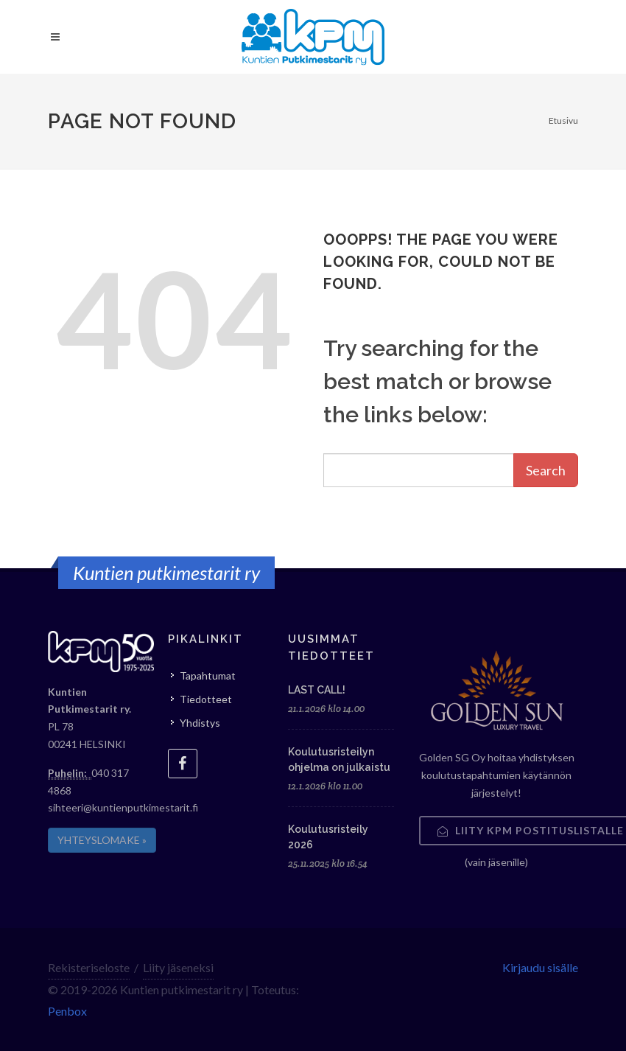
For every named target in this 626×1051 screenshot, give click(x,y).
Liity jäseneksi (178, 967)
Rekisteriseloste (89, 967)
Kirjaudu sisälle (540, 967)
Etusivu (563, 120)
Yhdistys (200, 722)
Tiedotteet (206, 699)
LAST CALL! (316, 690)
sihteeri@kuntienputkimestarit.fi (123, 807)
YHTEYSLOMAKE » (102, 840)
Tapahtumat (208, 675)
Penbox (67, 1011)
